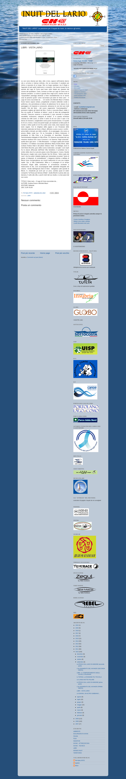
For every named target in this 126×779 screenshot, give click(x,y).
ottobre (79, 659)
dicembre (80, 654)
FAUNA (75, 736)
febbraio (79, 712)
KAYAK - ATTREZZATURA (81, 743)
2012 (77, 646)
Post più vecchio (62, 253)
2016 (77, 636)
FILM (74, 738)
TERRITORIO (77, 753)
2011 (77, 649)
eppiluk (77, 763)
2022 (77, 625)
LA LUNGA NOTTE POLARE (85, 679)
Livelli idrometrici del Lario (82, 223)
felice (76, 765)
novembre (80, 656)
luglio (79, 699)
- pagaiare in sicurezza (79, 91)
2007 (77, 724)
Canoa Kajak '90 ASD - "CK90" (83, 61)
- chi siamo (76, 86)
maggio (79, 705)
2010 (77, 651)
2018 (77, 630)
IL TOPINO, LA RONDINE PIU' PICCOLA (89, 677)
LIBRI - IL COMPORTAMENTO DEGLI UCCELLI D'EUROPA (88, 673)
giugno (79, 702)
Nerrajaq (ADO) (80, 760)
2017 (77, 633)
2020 (77, 628)
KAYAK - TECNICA (79, 746)
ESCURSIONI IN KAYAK (80, 733)
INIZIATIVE (76, 741)
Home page (45, 253)
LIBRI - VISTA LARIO (83, 691)
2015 (77, 638)
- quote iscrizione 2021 (79, 95)
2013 (77, 644)
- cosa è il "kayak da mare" (80, 90)
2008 (77, 721)
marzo (79, 710)
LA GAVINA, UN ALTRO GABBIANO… (88, 693)
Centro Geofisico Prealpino (82, 219)
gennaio (79, 715)
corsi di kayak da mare (80, 93)
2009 (77, 718)
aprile (79, 707)
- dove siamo (76, 88)
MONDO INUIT (78, 750)
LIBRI (29, 195)
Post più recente (28, 253)
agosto (79, 697)
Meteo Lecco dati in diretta (82, 221)
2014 (77, 641)
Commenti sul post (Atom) (35, 257)
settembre (80, 662)
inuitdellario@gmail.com (87, 107)
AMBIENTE (76, 731)
